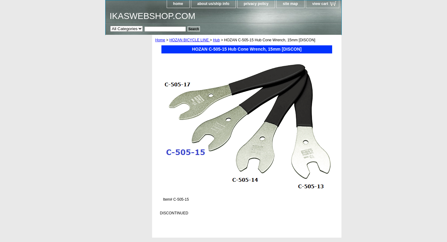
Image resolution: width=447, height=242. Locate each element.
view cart (320, 4)
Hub (216, 40)
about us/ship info (213, 4)
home (178, 4)
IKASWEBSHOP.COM (152, 16)
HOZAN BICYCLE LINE (189, 40)
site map (290, 4)
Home (160, 40)
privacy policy (256, 4)
